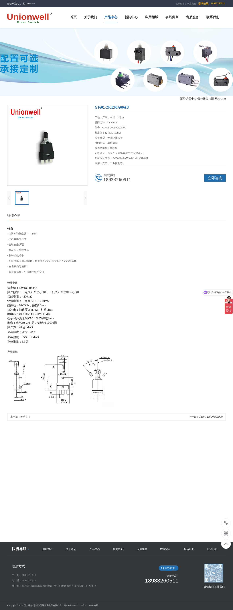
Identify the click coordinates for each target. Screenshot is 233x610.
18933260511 (226, 523)
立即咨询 (215, 178)
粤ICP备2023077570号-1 (75, 605)
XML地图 (93, 605)
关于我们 (71, 549)
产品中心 (95, 549)
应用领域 (142, 549)
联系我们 (191, 3)
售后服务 (189, 549)
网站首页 (47, 549)
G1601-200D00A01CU (211, 416)
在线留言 (180, 3)
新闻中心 (118, 549)
